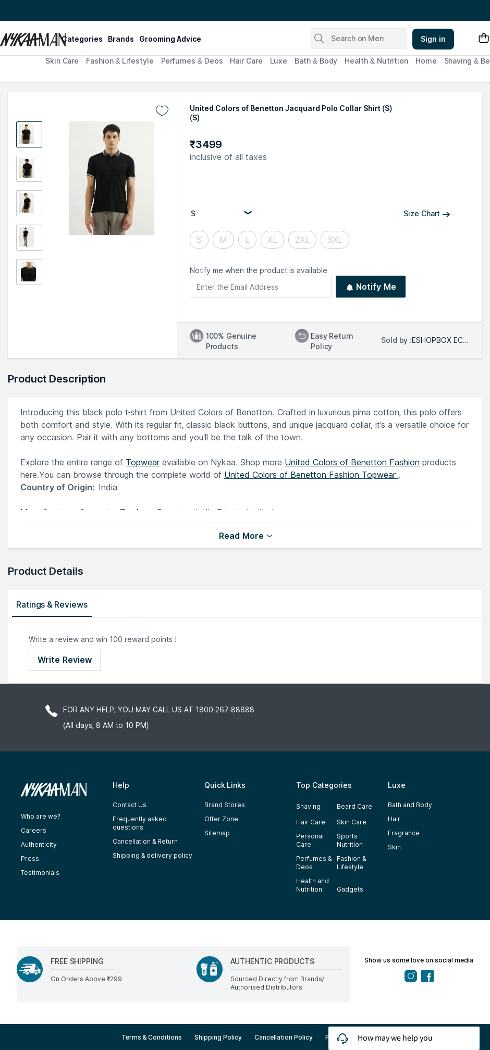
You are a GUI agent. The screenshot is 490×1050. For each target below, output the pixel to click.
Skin (394, 847)
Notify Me (371, 286)
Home (426, 60)
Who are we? (40, 816)
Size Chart (426, 213)
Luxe (279, 60)
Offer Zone (221, 819)
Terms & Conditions (151, 1037)
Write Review (65, 659)
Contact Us (129, 805)
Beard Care (354, 806)
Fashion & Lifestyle (119, 60)
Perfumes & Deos (192, 60)
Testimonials (40, 872)
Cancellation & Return (145, 841)
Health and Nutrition (312, 885)
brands (121, 38)
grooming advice (170, 38)
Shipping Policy (218, 1037)
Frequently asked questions (140, 823)
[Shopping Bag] (483, 39)
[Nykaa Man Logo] (29, 36)
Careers (33, 830)
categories (82, 38)
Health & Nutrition (376, 60)
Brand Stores (224, 805)
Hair (394, 819)
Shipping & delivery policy (152, 855)
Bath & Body (316, 60)
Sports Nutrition (350, 840)
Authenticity (39, 844)
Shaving (308, 806)
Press (30, 858)
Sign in (433, 38)
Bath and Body (410, 805)
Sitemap (217, 833)
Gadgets (350, 889)
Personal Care (310, 840)
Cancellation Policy (283, 1037)
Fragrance (404, 833)
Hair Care (246, 60)
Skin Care (62, 60)
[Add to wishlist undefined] (162, 111)
